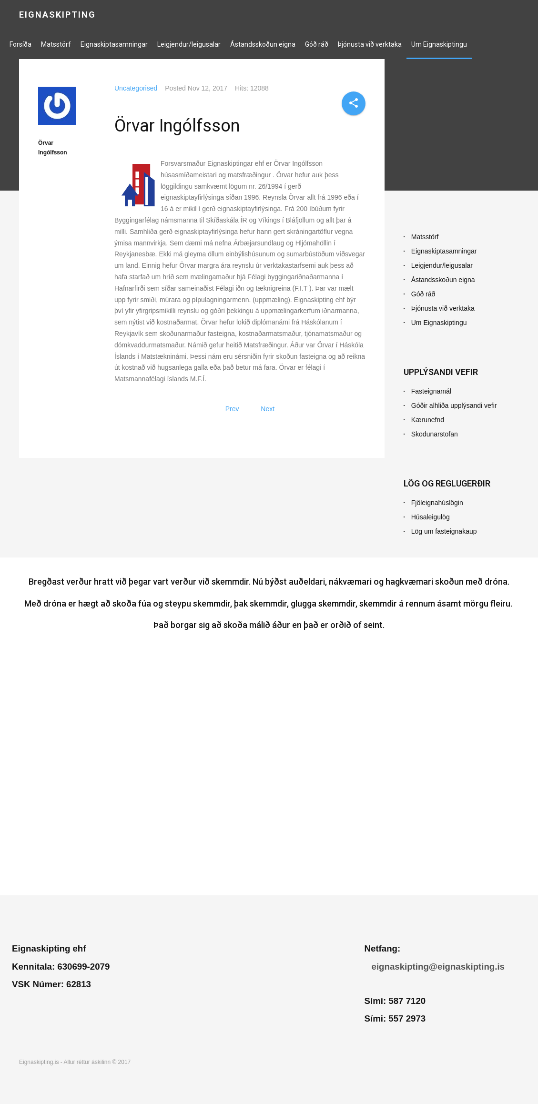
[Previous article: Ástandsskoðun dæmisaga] (232, 409)
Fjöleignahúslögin (437, 502)
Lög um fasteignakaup (444, 531)
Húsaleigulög (430, 517)
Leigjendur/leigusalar (189, 44)
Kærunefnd (427, 420)
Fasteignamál (431, 391)
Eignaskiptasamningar (114, 44)
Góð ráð (316, 44)
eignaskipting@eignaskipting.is (438, 967)
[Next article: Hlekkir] (267, 409)
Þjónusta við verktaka (370, 44)
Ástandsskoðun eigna (262, 44)
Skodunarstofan (434, 434)
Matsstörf (56, 44)
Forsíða (20, 44)
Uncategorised (135, 88)
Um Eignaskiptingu (439, 44)
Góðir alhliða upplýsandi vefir (454, 405)
